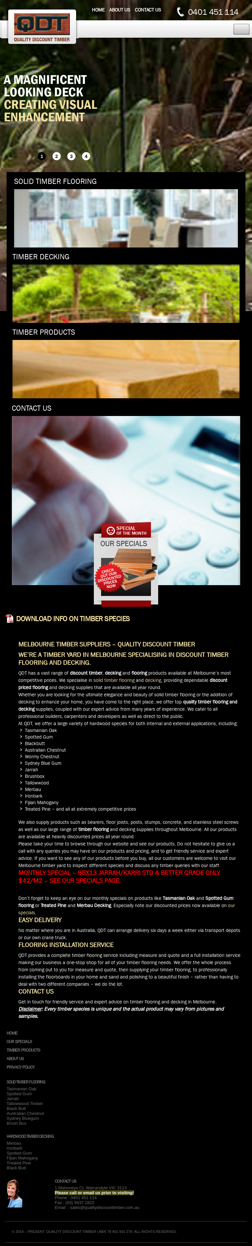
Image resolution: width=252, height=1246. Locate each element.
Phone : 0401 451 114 (76, 1197)
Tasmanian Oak (21, 1088)
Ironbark (14, 1148)
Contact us (148, 10)
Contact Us (65, 1181)
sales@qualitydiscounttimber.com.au (104, 1207)
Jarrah (13, 1098)
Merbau (14, 1143)
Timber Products (23, 1050)
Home (98, 10)
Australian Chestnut (25, 1113)
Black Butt (16, 1108)
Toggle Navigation (241, 29)
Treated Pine (19, 1162)
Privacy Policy (20, 1067)
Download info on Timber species (73, 618)
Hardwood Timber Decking (30, 1136)
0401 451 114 (213, 12)
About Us (15, 1058)
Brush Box (16, 1123)
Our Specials (19, 1041)
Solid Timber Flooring (26, 1082)
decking (153, 680)
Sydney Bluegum (23, 1118)
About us (119, 10)
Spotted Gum (19, 1093)
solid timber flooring (114, 680)
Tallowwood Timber (25, 1103)
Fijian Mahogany (22, 1158)
